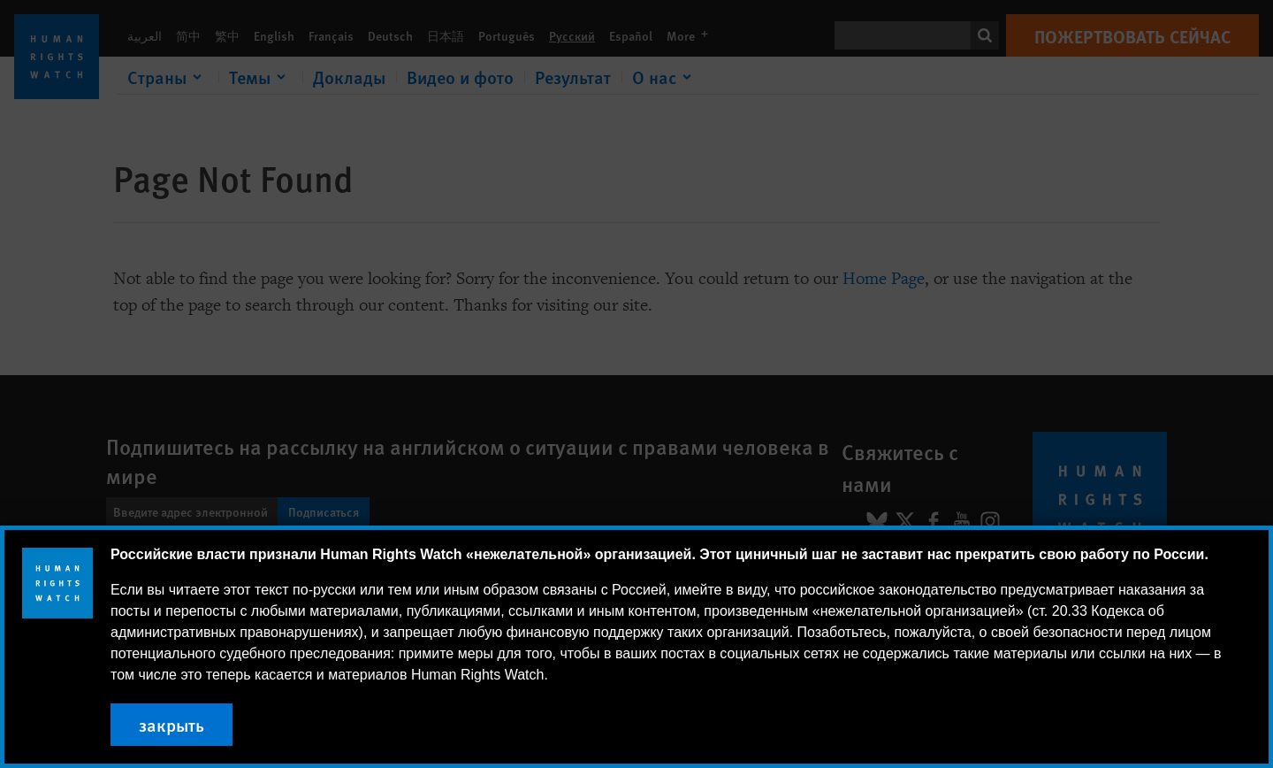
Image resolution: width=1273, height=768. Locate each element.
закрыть (171, 724)
